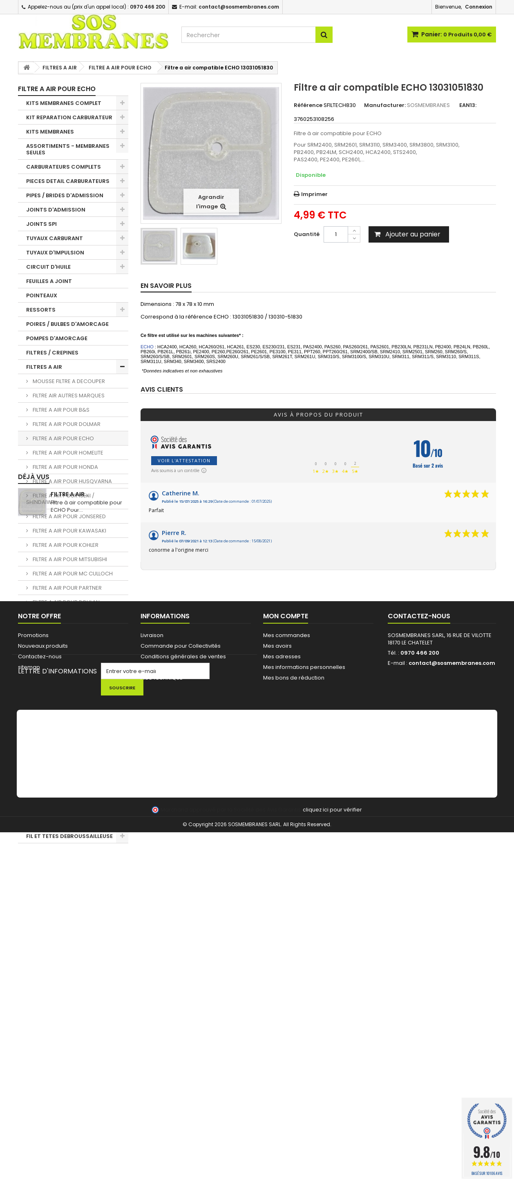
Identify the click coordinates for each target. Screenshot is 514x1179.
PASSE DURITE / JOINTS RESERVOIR (58, 677)
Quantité (307, 234)
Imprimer (314, 194)
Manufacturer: (385, 105)
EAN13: (467, 105)
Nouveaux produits (43, 958)
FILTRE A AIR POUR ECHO (62, 438)
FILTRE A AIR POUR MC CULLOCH (72, 573)
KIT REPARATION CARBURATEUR (69, 117)
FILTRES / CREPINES (52, 353)
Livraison (152, 948)
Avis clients (162, 390)
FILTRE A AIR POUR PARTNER (66, 588)
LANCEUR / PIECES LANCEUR (63, 772)
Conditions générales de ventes (183, 969)
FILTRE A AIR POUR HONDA (64, 467)
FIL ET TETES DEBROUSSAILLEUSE (69, 836)
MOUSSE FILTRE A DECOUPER (68, 381)
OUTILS (36, 787)
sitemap (29, 979)
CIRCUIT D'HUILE (48, 267)
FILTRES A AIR (44, 367)
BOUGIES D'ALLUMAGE (55, 723)
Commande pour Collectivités (181, 958)
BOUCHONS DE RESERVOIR (62, 659)
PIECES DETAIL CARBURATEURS (68, 181)
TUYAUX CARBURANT (54, 238)
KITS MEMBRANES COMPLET (63, 103)
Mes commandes (286, 948)
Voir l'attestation (184, 460)
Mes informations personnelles (304, 979)
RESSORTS (41, 310)
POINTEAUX (41, 295)
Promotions (33, 948)
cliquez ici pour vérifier (332, 1156)
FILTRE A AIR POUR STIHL (61, 631)
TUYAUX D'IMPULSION (55, 252)
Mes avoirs (277, 958)
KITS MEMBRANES (50, 132)
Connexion (478, 6)
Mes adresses (282, 969)
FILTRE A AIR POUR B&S (60, 410)
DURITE (36, 645)
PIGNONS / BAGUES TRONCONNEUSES (52, 740)
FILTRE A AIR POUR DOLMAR (66, 424)
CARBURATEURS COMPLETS (63, 167)
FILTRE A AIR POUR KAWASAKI (68, 531)
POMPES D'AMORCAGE (56, 338)
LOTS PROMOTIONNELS (57, 822)
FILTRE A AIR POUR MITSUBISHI (69, 559)
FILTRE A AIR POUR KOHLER (64, 545)
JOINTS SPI (41, 224)
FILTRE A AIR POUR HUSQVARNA (71, 481)
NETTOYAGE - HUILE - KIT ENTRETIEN (60, 804)
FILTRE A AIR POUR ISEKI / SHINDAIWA (60, 499)
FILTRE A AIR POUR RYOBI (62, 616)
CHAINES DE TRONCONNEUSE (66, 758)
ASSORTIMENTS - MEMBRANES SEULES (68, 149)
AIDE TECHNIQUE (162, 990)
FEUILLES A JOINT (49, 281)
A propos (153, 979)
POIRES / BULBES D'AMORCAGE (67, 324)
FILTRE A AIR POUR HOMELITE (67, 453)
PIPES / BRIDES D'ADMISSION (64, 195)
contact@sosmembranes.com (452, 975)
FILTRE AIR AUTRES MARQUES (68, 395)
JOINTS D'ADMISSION (55, 210)
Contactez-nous (40, 969)
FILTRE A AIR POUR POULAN (65, 602)
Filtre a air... (70, 875)
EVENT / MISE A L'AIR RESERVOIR (69, 694)
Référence (308, 105)
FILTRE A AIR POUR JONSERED (68, 516)
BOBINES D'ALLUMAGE (55, 709)
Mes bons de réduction (293, 990)
